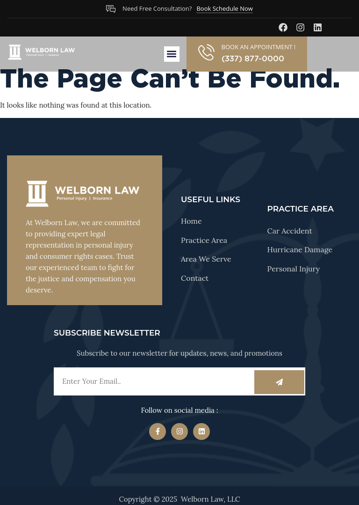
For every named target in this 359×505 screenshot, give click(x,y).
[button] (172, 54)
